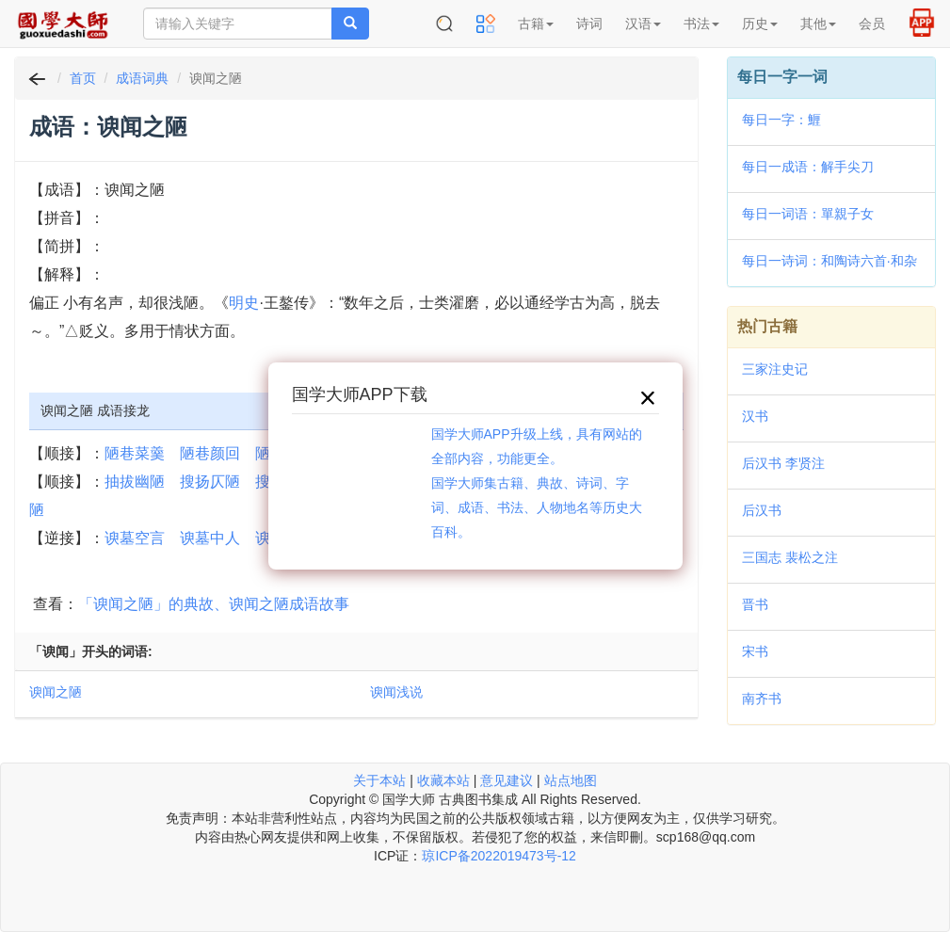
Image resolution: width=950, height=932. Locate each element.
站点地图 (570, 780)
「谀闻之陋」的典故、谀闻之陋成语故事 (213, 604)
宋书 (755, 651)
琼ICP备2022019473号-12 (498, 855)
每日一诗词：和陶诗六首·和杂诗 (829, 262)
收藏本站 (443, 780)
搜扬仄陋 (210, 482)
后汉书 (761, 510)
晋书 (755, 604)
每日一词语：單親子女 (808, 213)
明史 (244, 303)
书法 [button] (701, 23)
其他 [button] (818, 23)
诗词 (589, 23)
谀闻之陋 (55, 691)
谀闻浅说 (396, 691)
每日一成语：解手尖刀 (808, 166)
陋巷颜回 (210, 453)
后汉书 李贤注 (783, 463)
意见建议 (506, 780)
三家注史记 (775, 369)
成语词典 (142, 78)
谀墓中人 (210, 538)
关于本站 (379, 780)
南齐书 (761, 698)
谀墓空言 (135, 538)
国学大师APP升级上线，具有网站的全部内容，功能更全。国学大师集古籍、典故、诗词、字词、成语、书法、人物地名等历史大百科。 (536, 482)
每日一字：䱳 (781, 119)
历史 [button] (760, 23)
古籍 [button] (536, 23)
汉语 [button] (643, 23)
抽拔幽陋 (135, 482)
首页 (83, 78)
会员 (872, 23)
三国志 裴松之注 (790, 557)
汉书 (755, 416)
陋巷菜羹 (135, 453)
